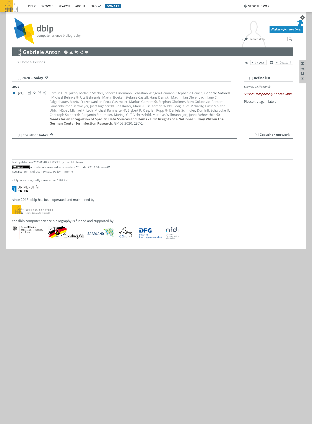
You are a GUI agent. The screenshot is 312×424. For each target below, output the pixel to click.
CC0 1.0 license (97, 167)
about (80, 6)
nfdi (94, 6)
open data (68, 167)
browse (47, 6)
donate (113, 6)
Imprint (68, 172)
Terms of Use (32, 172)
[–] (251, 78)
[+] (257, 134)
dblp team (76, 162)
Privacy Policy (52, 172)
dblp (32, 6)
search (64, 6)
